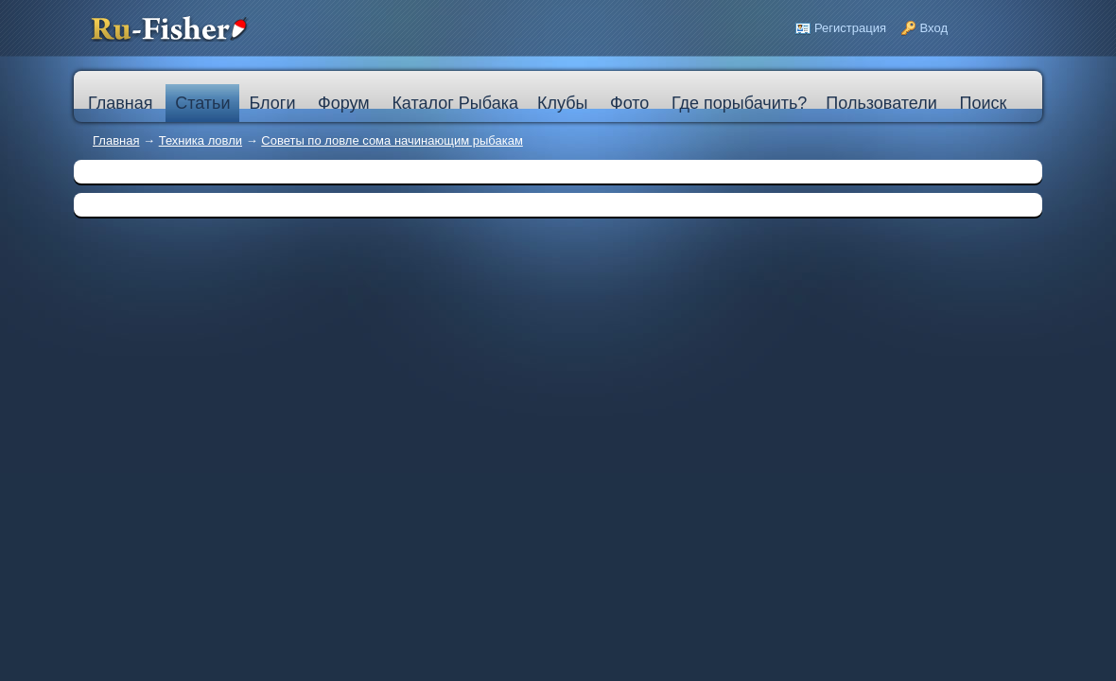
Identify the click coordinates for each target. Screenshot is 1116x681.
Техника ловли (200, 140)
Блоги (272, 103)
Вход (934, 28)
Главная (116, 140)
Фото (629, 103)
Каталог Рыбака (455, 103)
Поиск (982, 103)
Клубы (562, 103)
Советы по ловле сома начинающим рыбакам (392, 140)
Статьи (202, 103)
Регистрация (850, 28)
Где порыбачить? (739, 103)
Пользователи (881, 103)
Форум (344, 103)
